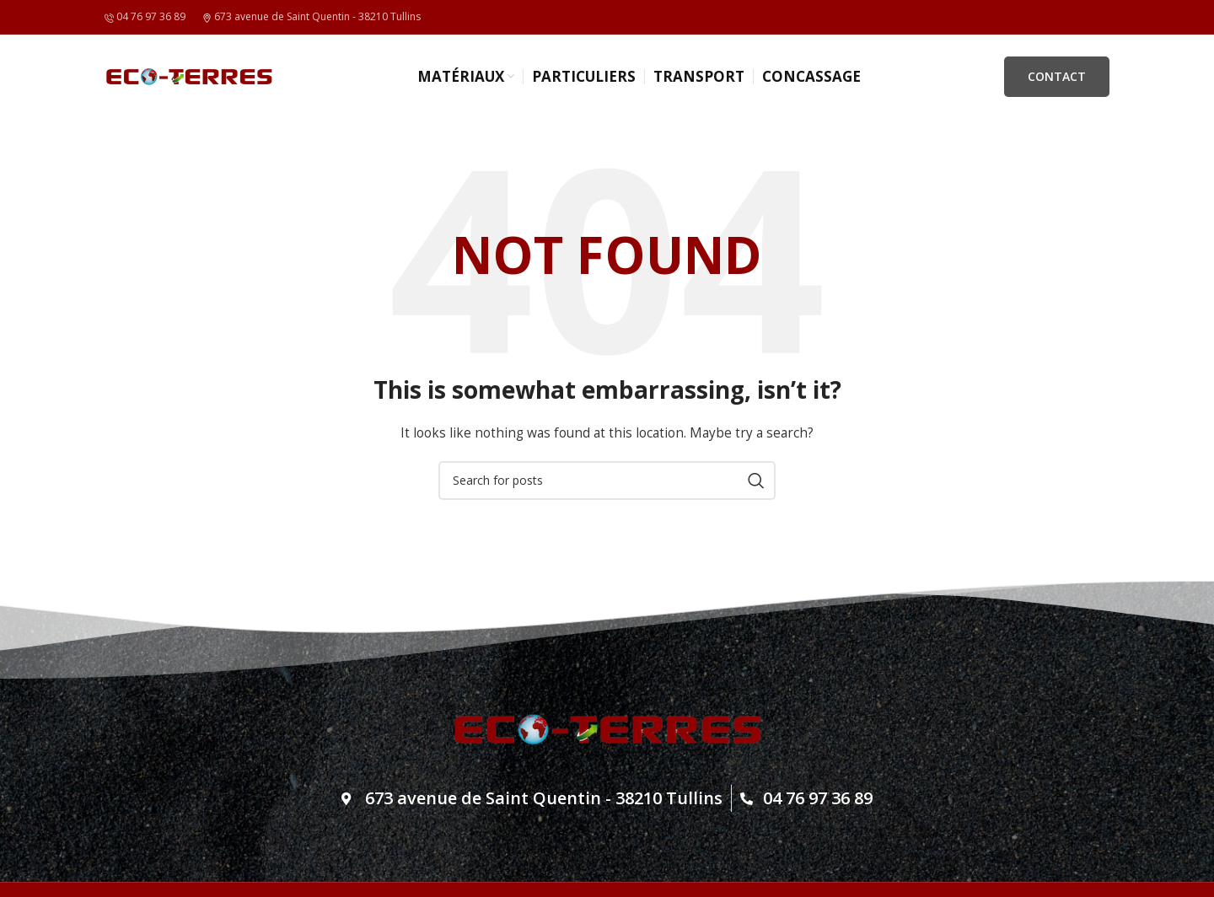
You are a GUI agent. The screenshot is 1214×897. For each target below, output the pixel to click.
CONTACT (1057, 76)
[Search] (607, 480)
